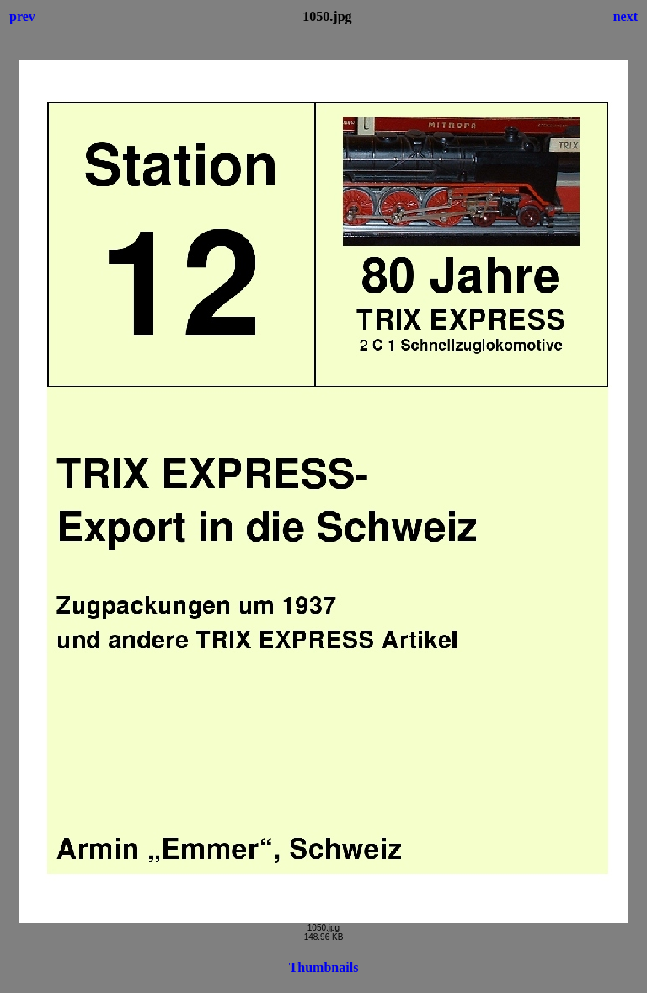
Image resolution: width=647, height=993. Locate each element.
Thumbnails (324, 967)
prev (22, 16)
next (625, 16)
